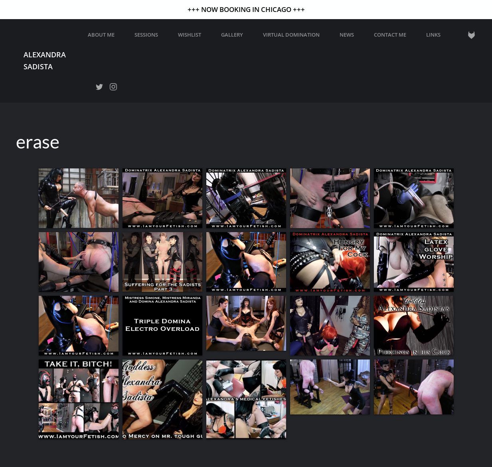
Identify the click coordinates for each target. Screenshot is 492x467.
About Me (101, 34)
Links (433, 34)
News (347, 34)
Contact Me (390, 34)
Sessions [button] (146, 34)
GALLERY (232, 34)
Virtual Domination (291, 34)
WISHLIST (189, 34)
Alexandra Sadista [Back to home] (45, 60)
